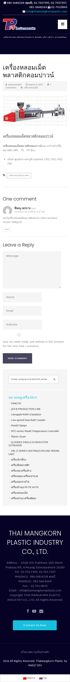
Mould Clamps (19, 426)
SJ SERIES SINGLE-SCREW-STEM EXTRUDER (28, 444)
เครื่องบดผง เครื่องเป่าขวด (24, 476)
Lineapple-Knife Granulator (26, 414)
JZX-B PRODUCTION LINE (26, 409)
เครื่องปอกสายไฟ (20, 482)
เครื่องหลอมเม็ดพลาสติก (19, 175)
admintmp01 (14, 84)
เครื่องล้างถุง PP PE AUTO (25, 487)
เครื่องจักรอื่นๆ (18, 460)
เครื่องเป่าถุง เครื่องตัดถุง (23, 498)
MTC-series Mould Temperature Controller (35, 431)
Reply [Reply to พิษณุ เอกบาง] (7, 229)
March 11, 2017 (36, 84)
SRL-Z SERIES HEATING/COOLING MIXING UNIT (34, 453)
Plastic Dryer (18, 437)
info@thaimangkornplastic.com (46, 11)
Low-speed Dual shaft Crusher (28, 420)
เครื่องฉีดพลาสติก (20, 465)
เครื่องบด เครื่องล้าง (21, 471)
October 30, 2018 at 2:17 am (29, 212)
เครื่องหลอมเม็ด (31, 87)
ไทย (43, 678)
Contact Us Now (34, 625)
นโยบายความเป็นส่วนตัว (35, 652)
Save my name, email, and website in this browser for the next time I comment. (33, 344)
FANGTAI (16, 403)
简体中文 (29, 678)
